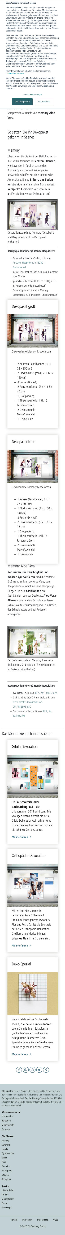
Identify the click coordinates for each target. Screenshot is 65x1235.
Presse (4, 1203)
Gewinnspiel (7, 1207)
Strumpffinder (8, 1198)
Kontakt (14, 1219)
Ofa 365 (5, 1174)
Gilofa (4, 1157)
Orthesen (6, 1129)
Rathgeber (6, 1179)
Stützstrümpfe (8, 1125)
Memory (5, 1140)
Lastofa (5, 1149)
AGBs (55, 1219)
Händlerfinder (8, 1190)
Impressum (27, 1219)
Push (4, 1162)
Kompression (7, 1116)
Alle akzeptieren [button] (22, 101)
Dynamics (6, 1144)
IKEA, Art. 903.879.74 (45, 692)
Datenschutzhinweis (15, 73)
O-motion (6, 1166)
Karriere (5, 1194)
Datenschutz (42, 1219)
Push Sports (7, 1170)
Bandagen (6, 1120)
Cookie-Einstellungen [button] (32, 94)
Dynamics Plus (8, 1153)
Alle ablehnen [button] (44, 101)
